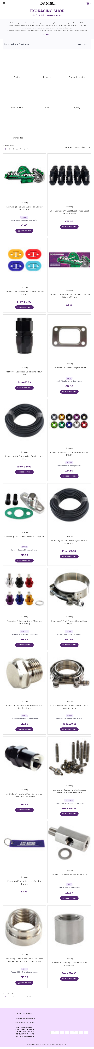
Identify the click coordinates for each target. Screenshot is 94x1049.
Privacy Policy (24, 1016)
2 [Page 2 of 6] (9, 149)
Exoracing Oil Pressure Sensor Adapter (69, 876)
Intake (47, 107)
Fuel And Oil (17, 107)
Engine (17, 77)
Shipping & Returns (25, 1025)
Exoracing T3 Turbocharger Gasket (69, 368)
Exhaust (47, 77)
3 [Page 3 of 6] (13, 149)
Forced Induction (77, 77)
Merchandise (17, 138)
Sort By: (68, 147)
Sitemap (64, 1047)
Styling (77, 107)
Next (30, 149)
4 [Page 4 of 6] (17, 149)
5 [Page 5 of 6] (20, 149)
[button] (47, 44)
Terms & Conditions (25, 1021)
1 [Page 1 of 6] (5, 149)
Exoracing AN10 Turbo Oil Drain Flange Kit (24, 537)
